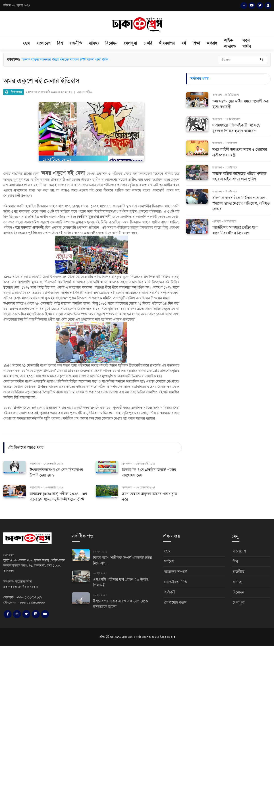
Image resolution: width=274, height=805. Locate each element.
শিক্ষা (196, 43)
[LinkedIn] (268, 5)
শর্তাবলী (169, 592)
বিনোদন (111, 43)
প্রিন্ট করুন (13, 92)
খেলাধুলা (130, 43)
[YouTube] (252, 5)
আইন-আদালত (230, 43)
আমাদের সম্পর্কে (175, 571)
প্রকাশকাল (35, 463)
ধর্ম (183, 43)
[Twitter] (260, 5)
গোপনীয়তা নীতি (175, 582)
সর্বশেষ (169, 561)
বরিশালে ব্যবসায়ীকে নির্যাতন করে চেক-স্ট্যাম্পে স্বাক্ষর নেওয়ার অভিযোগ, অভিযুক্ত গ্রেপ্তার (241, 203)
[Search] (242, 59)
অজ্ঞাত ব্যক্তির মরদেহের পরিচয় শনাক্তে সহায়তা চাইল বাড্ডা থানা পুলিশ (65, 59)
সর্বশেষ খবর (199, 78)
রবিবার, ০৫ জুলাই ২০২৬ (16, 5)
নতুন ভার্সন (247, 43)
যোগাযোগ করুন (175, 602)
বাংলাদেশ (43, 43)
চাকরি (147, 43)
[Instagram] (17, 614)
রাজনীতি (75, 43)
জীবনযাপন (167, 43)
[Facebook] (244, 5)
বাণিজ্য (94, 43)
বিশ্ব (60, 43)
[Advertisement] (134, 725)
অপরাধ (212, 43)
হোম (26, 43)
